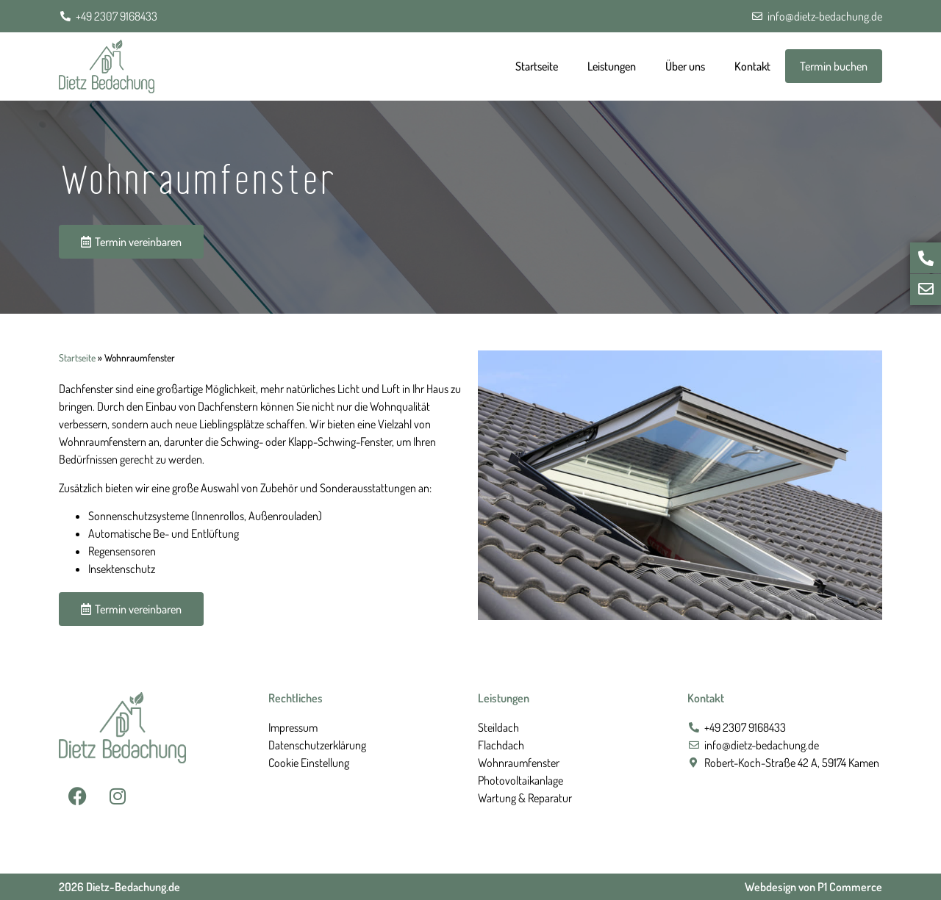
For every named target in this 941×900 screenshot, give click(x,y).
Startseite (536, 66)
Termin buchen (833, 66)
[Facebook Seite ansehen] (77, 796)
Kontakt (752, 66)
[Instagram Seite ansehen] (117, 796)
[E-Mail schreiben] (925, 289)
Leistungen (611, 66)
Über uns (685, 66)
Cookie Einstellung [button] (308, 762)
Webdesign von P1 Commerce (813, 886)
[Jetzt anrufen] (925, 257)
